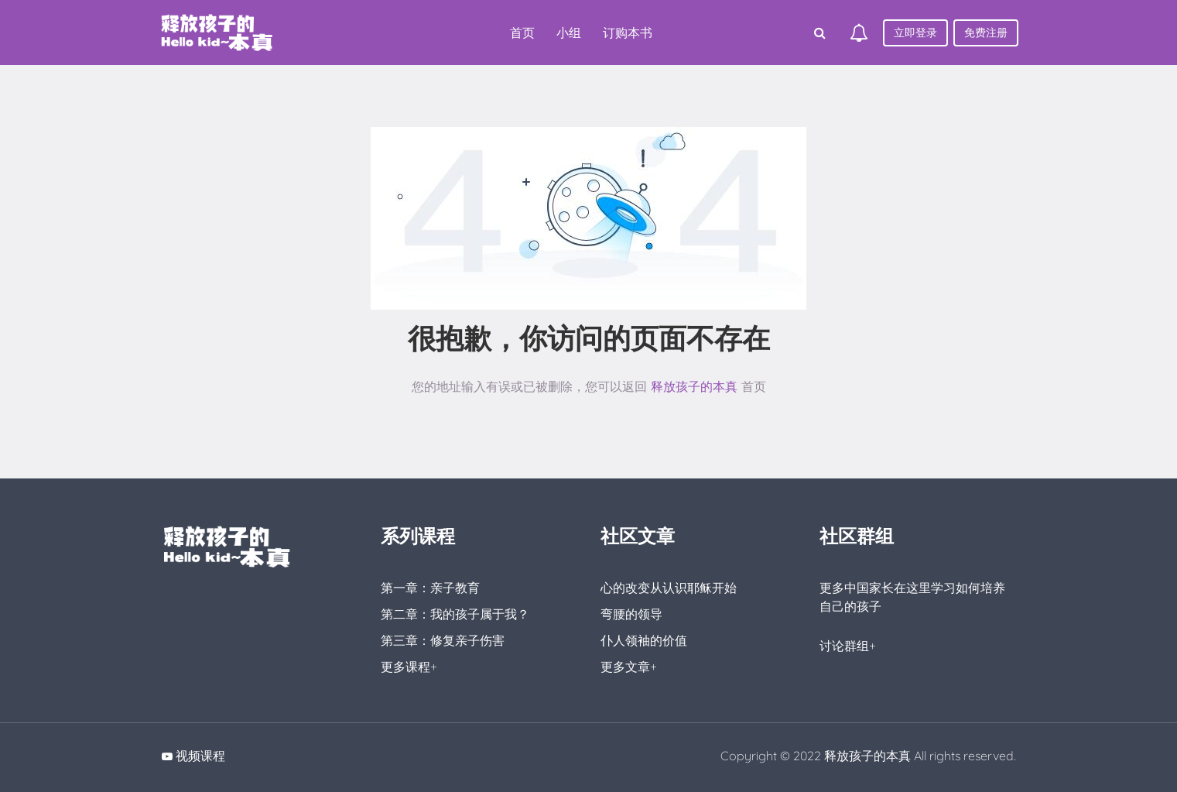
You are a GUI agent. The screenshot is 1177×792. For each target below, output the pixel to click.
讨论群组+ (847, 645)
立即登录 (915, 32)
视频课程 (200, 755)
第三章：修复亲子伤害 (443, 640)
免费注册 (986, 32)
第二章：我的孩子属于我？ (455, 614)
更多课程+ (409, 666)
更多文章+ (628, 666)
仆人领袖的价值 (643, 640)
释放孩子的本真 (694, 386)
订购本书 (627, 32)
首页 (522, 32)
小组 (568, 32)
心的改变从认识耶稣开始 (668, 587)
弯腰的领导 (631, 614)
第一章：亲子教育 (430, 587)
